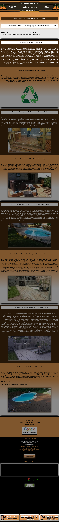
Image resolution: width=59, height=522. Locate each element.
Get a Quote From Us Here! (29, 6)
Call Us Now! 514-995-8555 (29, 7)
